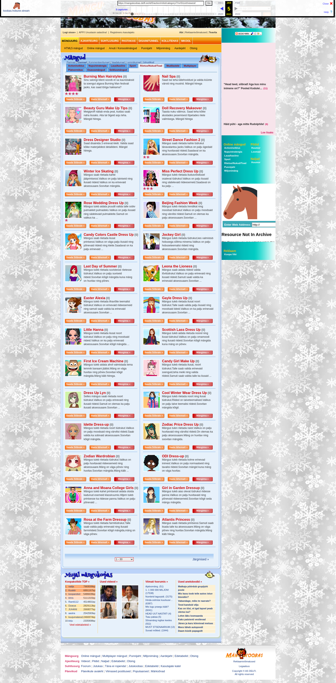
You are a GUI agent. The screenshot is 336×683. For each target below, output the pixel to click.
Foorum (86, 666)
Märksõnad (158, 671)
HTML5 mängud (73, 48)
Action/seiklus (76, 65)
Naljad (255, 159)
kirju (70, 620)
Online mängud (96, 48)
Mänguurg (70, 40)
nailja (71, 586)
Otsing (255, 19)
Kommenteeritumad (99, 62)
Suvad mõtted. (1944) (157, 630)
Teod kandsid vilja (188, 604)
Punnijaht (146, 48)
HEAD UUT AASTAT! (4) (158, 613)
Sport (133, 65)
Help (326, 12)
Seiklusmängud (118, 70)
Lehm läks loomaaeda (190, 615)
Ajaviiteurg (89, 40)
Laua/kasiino (118, 65)
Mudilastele (172, 65)
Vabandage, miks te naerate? (194, 601)
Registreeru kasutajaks (122, 32)
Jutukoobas (135, 666)
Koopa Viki (230, 254)
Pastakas (129, 40)
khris (70, 598)
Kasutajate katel (171, 666)
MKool (186, 40)
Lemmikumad (134, 62)
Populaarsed (141, 671)
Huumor (255, 148)
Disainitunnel (149, 40)
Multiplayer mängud (114, 656)
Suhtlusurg (110, 40)
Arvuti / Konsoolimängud (123, 48)
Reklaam (230, 251)
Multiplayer (190, 65)
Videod (85, 661)
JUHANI (72, 609)
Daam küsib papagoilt (190, 631)
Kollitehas (170, 40)
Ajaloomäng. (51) (155, 586)
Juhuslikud (148, 62)
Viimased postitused (118, 671)
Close (326, 3)
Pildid (255, 144)
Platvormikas (75, 70)
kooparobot (74, 594)
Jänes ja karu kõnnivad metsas (195, 623)
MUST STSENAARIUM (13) (160, 627)
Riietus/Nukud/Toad (151, 65)
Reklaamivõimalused (196, 32)
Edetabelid (244, 19)
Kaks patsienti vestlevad (192, 619)
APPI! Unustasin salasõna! (93, 32)
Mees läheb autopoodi (190, 627)
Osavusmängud (96, 70)
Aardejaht (179, 48)
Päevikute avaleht (92, 671)
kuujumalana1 (75, 617)
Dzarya (72, 605)
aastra (71, 613)
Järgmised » (200, 559)
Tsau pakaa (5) (153, 617)
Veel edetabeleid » (80, 624)
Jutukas (98, 666)
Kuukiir (72, 590)
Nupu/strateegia (97, 65)
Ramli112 (73, 601)
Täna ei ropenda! (115, 666)
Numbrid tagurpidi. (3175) (159, 596)
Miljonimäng (163, 48)
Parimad (71, 62)
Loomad (256, 151)
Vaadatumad (118, 62)
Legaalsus (244, 666)
